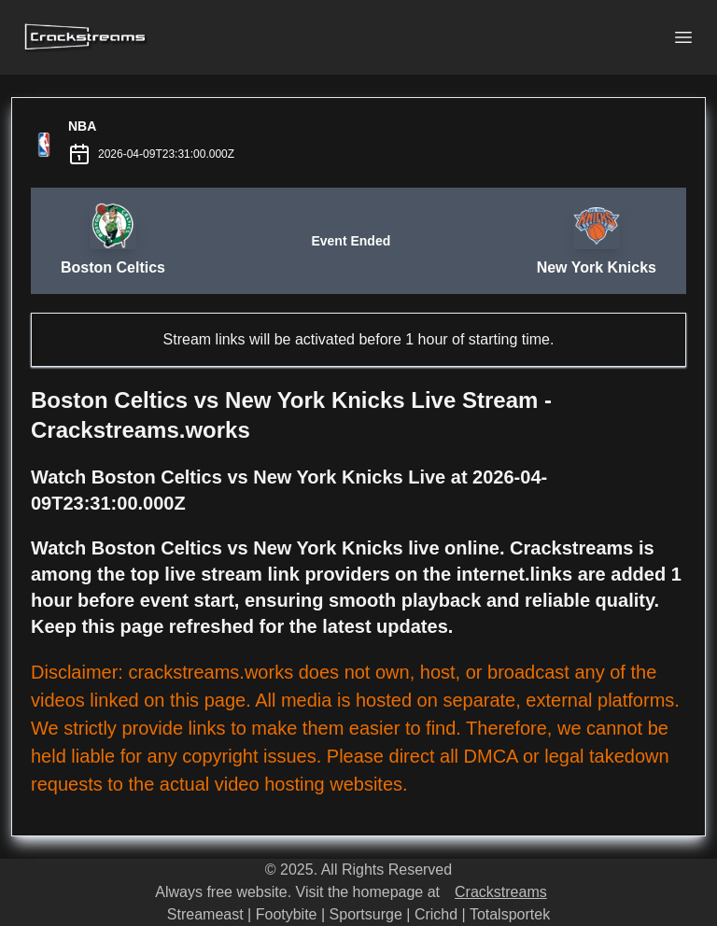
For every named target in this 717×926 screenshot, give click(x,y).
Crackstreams (501, 892)
